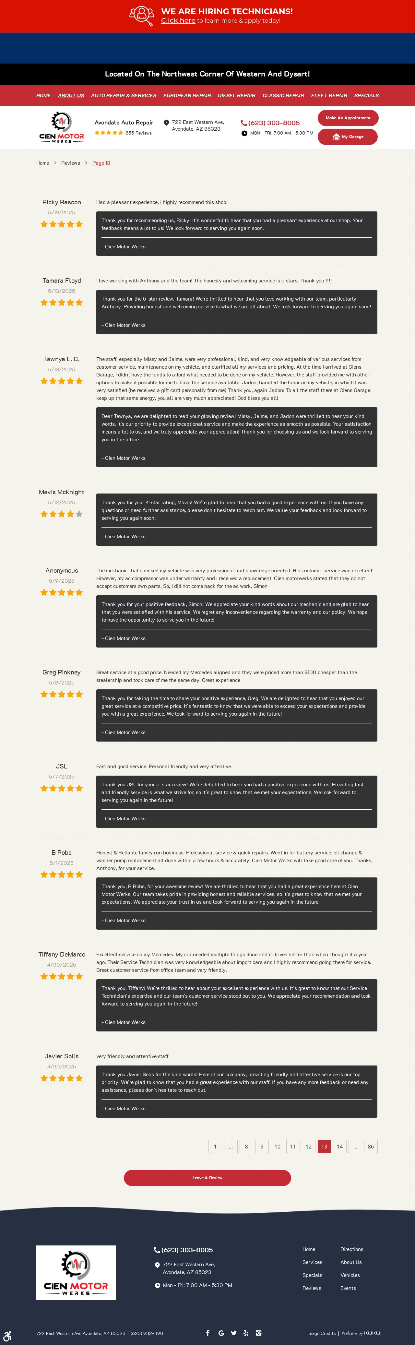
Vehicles (350, 1275)
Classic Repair (283, 95)
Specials (366, 95)
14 (340, 1146)
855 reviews (138, 133)
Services (312, 1262)
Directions (351, 1249)
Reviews (70, 163)
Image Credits (322, 1333)
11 (293, 1146)
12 (309, 1146)
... (231, 1146)
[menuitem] (43, 95)
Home (43, 95)
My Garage (347, 136)
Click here (178, 20)
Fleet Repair (329, 95)
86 (371, 1146)
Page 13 (101, 163)
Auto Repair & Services (123, 95)
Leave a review (207, 1178)
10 (277, 1146)
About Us (71, 95)
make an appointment (348, 118)
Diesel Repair (236, 95)
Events (348, 1288)
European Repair (187, 95)
